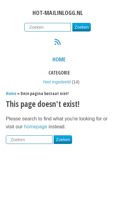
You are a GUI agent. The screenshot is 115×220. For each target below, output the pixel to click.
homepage (35, 126)
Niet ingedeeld (57, 81)
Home (59, 59)
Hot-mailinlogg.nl (58, 13)
